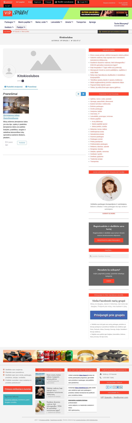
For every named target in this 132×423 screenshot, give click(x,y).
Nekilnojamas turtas (97, 131)
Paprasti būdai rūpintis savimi (100, 85)
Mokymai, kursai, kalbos (98, 129)
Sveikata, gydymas (96, 156)
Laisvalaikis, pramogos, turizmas (101, 116)
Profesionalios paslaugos (99, 144)
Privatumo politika (44, 420)
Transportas (94, 161)
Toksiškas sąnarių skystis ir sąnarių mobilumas (106, 80)
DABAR (108, 281)
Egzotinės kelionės (11, 400)
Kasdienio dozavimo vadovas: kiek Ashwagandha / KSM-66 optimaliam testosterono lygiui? (54, 406)
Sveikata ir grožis (96, 154)
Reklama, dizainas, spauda (99, 146)
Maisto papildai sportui (99, 124)
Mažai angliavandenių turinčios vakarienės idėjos (107, 82)
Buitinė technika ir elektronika (100, 104)
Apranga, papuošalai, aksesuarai (101, 101)
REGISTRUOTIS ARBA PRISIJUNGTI (108, 240)
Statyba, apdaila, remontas (99, 151)
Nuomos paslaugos (97, 136)
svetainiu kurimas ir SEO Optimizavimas (87, 420)
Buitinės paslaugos (96, 106)
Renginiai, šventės (96, 149)
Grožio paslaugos (96, 109)
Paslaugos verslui (96, 139)
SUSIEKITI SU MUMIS (109, 213)
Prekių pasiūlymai (96, 141)
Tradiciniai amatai (96, 159)
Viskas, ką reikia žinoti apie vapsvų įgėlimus (105, 87)
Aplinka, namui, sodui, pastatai (100, 99)
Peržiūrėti (22, 143)
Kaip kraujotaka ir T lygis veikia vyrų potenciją (105, 67)
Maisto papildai (95, 119)
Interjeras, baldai (96, 111)
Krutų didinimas (97, 121)
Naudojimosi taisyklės (56, 420)
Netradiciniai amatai (97, 134)
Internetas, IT (94, 114)
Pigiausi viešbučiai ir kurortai (18, 389)
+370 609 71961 (108, 377)
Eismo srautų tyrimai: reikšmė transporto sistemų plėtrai (109, 55)
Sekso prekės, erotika (99, 126)
